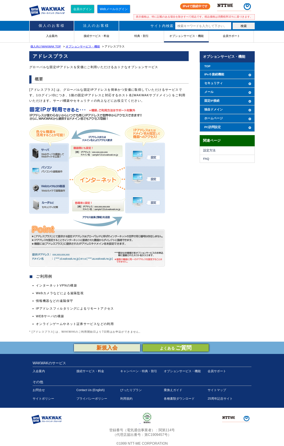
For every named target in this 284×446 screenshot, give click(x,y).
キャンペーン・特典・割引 (138, 371)
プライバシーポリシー (91, 398)
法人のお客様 (96, 25)
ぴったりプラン (131, 390)
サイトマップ (217, 390)
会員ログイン (82, 9)
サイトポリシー (43, 398)
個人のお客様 (52, 25)
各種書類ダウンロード (179, 398)
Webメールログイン (114, 9)
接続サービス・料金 (90, 371)
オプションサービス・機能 (83, 46)
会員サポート (217, 371)
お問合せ (39, 390)
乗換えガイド (173, 390)
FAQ (206, 158)
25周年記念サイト (220, 398)
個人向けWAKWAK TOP (45, 46)
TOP (207, 66)
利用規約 (126, 398)
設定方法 (209, 150)
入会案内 (39, 371)
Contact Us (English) (90, 390)
